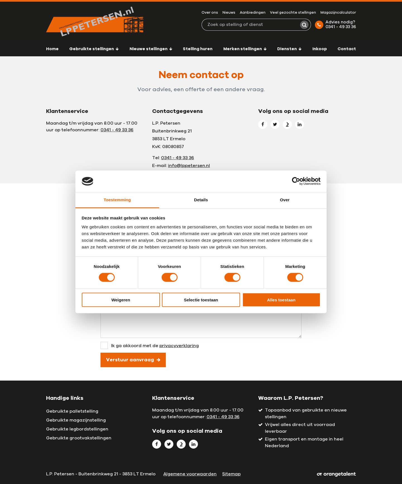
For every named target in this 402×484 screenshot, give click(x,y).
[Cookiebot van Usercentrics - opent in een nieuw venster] (296, 181)
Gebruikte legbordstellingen (77, 429)
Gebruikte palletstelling (72, 411)
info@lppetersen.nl (189, 165)
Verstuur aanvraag (133, 359)
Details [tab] (201, 199)
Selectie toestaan (201, 299)
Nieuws (228, 12)
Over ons (210, 12)
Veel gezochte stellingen (293, 12)
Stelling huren (197, 49)
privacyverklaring (179, 345)
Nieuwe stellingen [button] (151, 49)
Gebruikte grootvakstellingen (78, 438)
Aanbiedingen (252, 12)
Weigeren (120, 299)
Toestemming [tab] (117, 199)
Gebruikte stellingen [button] (94, 49)
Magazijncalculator (338, 12)
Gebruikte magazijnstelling (76, 420)
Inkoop (319, 49)
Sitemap (231, 474)
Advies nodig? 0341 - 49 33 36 (335, 24)
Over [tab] (285, 199)
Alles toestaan (281, 299)
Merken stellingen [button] (245, 49)
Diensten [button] (289, 49)
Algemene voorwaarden (190, 474)
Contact (347, 49)
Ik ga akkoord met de (155, 345)
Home (52, 49)
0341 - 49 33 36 (116, 130)
